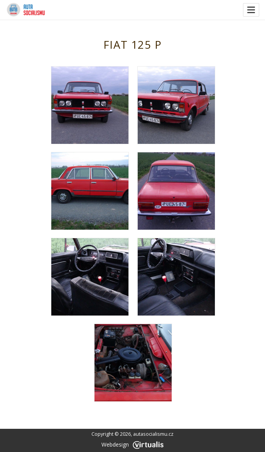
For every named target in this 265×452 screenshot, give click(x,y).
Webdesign (132, 444)
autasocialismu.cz (153, 434)
